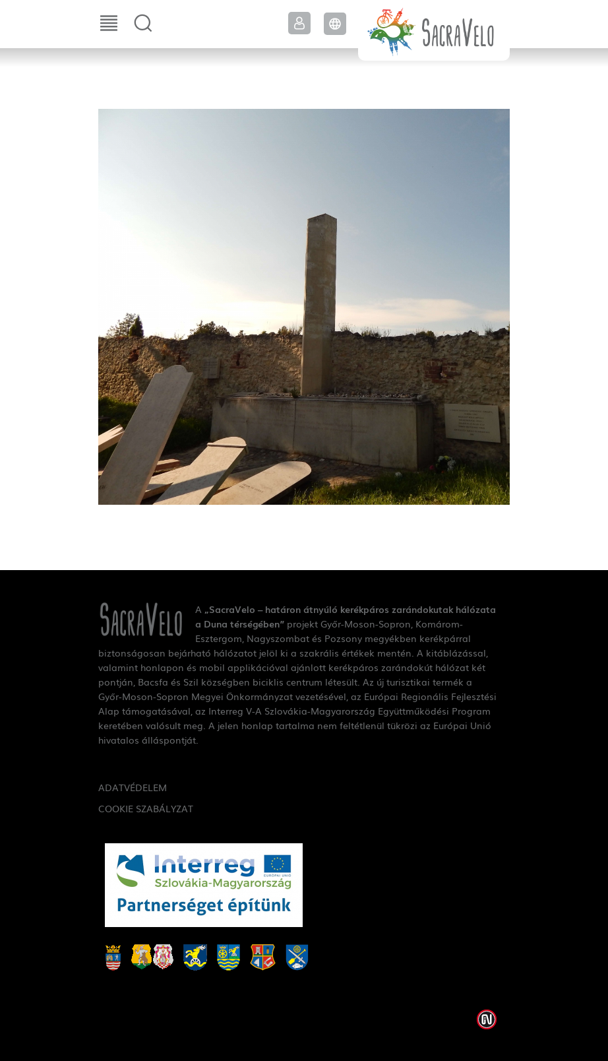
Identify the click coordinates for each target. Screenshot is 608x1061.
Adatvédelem (132, 787)
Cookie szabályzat (145, 808)
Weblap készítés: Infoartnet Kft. (487, 1019)
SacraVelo (434, 30)
